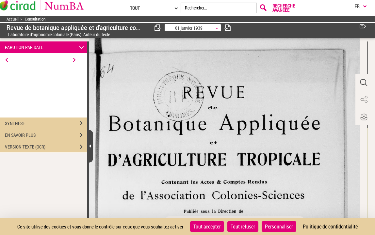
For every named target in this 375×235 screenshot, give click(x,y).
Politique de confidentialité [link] (330, 226)
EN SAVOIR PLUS (46, 135)
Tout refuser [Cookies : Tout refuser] (243, 226)
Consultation (35, 19)
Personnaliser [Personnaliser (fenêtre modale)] (279, 226)
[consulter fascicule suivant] (227, 27)
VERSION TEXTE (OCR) (46, 146)
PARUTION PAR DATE (45, 47)
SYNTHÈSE (46, 123)
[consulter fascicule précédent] (157, 27)
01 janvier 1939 (189, 28)
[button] (363, 82)
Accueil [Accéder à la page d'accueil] (13, 19)
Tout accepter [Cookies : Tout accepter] (207, 226)
